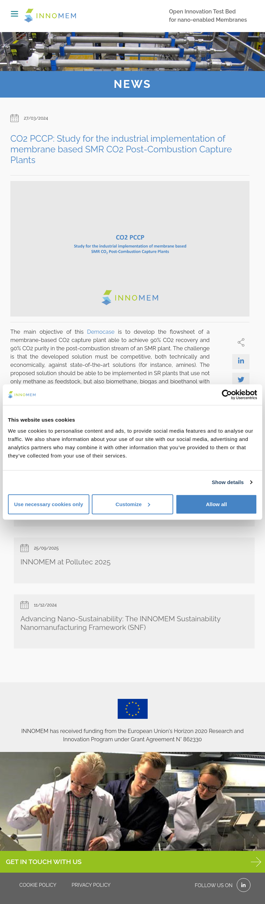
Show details (228, 482)
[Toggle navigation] (14, 13)
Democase (101, 332)
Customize (133, 504)
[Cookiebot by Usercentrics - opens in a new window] (227, 395)
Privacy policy (90, 885)
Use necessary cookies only (48, 504)
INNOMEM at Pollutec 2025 (65, 562)
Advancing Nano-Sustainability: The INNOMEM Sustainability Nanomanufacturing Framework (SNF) (120, 623)
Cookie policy (37, 885)
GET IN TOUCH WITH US (133, 862)
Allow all (216, 504)
